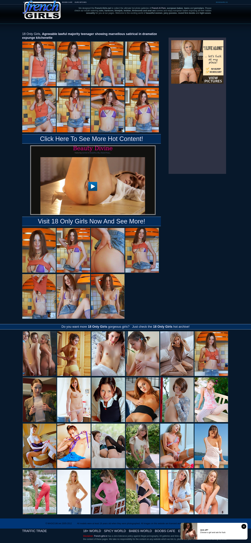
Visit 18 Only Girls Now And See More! (91, 221)
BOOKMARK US (222, 2)
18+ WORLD (92, 531)
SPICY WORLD (115, 531)
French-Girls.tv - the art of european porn (42, 7)
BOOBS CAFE (67, 2)
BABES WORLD (140, 531)
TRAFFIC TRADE (34, 531)
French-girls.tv (100, 536)
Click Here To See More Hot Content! (91, 138)
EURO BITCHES (81, 2)
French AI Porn (159, 8)
